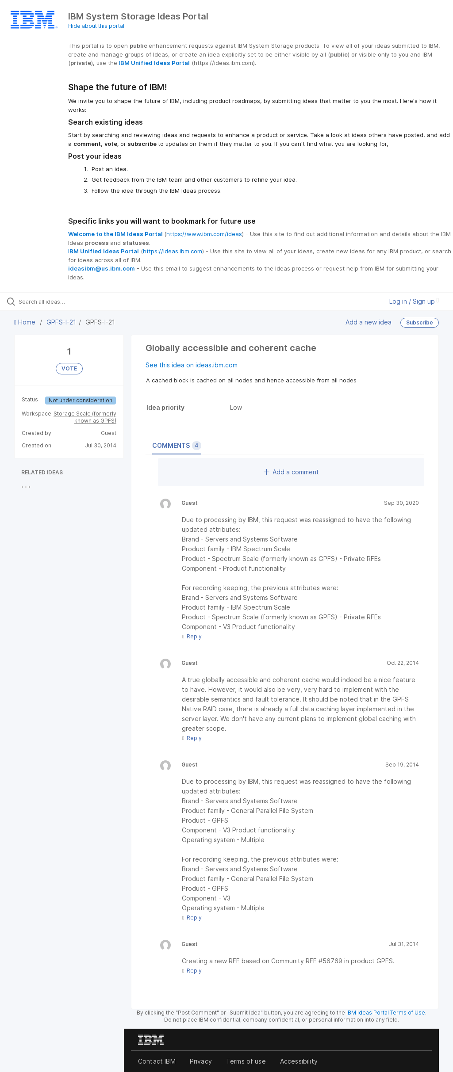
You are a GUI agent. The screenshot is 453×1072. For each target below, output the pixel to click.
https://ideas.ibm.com (172, 251)
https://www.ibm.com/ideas (204, 233)
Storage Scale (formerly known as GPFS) (85, 417)
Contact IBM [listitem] (157, 1061)
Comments (176, 445)
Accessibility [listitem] (299, 1061)
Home (25, 322)
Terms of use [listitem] (246, 1061)
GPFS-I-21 (61, 322)
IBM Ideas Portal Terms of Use (385, 1012)
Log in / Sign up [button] (414, 301)
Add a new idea (369, 322)
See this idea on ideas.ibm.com (192, 365)
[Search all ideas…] (59, 301)
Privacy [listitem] (201, 1061)
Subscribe (419, 322)
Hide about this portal (96, 26)
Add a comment (291, 472)
